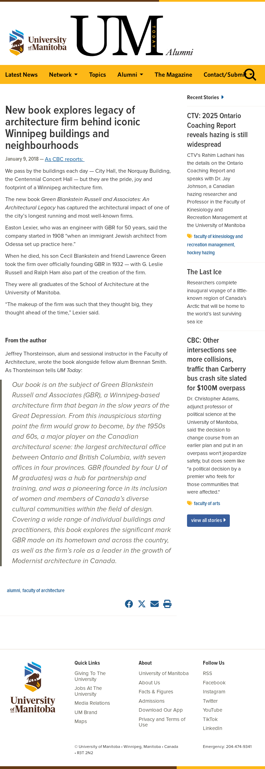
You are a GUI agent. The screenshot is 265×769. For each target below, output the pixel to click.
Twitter (210, 701)
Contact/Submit (225, 74)
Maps (81, 721)
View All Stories (208, 520)
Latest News (21, 74)
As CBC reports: (65, 159)
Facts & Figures (156, 692)
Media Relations (92, 703)
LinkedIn (212, 728)
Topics (97, 74)
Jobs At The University (88, 691)
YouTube (212, 710)
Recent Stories (205, 97)
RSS (207, 673)
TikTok (210, 719)
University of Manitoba (164, 673)
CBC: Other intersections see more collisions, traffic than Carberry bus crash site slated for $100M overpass (217, 364)
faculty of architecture (43, 590)
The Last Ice (204, 272)
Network (60, 74)
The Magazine (173, 74)
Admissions (152, 701)
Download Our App (161, 710)
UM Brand (86, 712)
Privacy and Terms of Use (162, 722)
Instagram (214, 692)
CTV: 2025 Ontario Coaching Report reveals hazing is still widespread (217, 131)
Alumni (127, 74)
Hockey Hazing (201, 252)
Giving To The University (90, 676)
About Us (149, 683)
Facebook (214, 683)
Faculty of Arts (207, 503)
